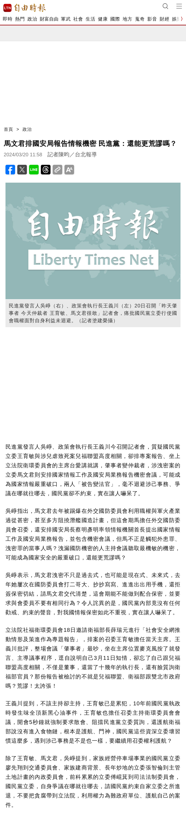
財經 (164, 19)
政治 (32, 19)
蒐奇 (140, 19)
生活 (90, 19)
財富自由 (49, 19)
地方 (127, 19)
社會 (78, 19)
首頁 (8, 129)
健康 (103, 19)
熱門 (20, 19)
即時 (7, 19)
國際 (115, 19)
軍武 (66, 19)
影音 (152, 19)
